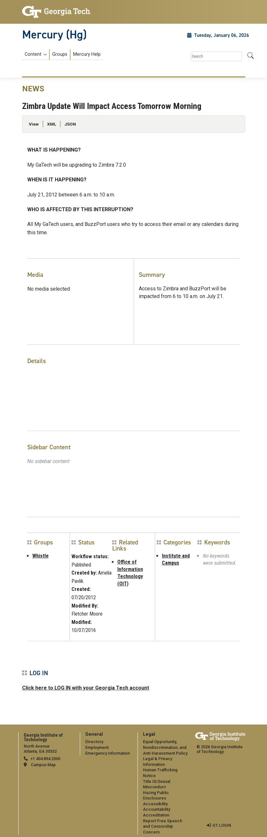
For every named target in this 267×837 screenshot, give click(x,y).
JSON (70, 124)
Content (33, 54)
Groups (59, 54)
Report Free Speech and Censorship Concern (162, 826)
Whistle (40, 556)
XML (51, 124)
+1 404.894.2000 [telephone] (45, 758)
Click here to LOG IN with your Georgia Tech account (85, 688)
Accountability (156, 809)
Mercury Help (87, 54)
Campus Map (43, 764)
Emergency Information (107, 753)
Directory (94, 741)
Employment (97, 747)
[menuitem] (62, 54)
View (34, 124)
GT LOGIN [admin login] (222, 825)
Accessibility (155, 803)
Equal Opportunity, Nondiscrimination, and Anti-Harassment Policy (165, 747)
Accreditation (156, 815)
